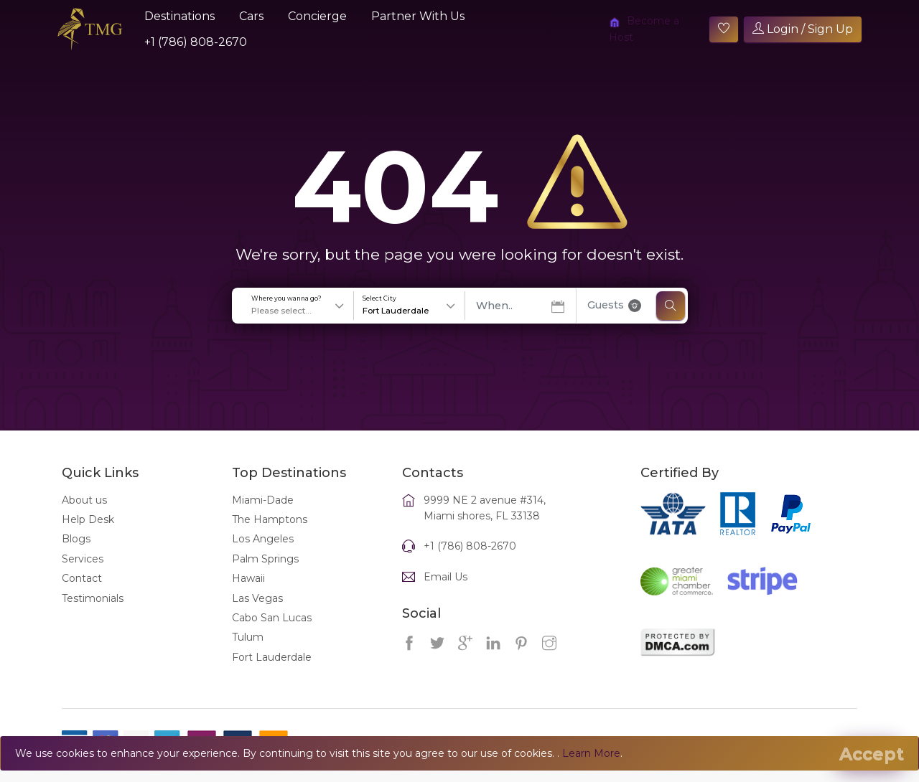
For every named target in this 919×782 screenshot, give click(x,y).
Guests (614, 321)
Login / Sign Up (802, 29)
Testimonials (92, 614)
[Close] (871, 754)
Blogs (76, 555)
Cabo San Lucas (272, 633)
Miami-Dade (263, 515)
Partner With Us (418, 16)
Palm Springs (265, 574)
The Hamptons (269, 535)
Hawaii (248, 594)
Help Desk (88, 535)
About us (84, 515)
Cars (251, 16)
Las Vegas (257, 614)
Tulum (247, 653)
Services (82, 574)
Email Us (445, 592)
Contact (82, 594)
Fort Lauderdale (272, 672)
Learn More (591, 753)
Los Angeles (263, 555)
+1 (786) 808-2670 (195, 42)
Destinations (179, 16)
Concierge (317, 16)
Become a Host (644, 28)
